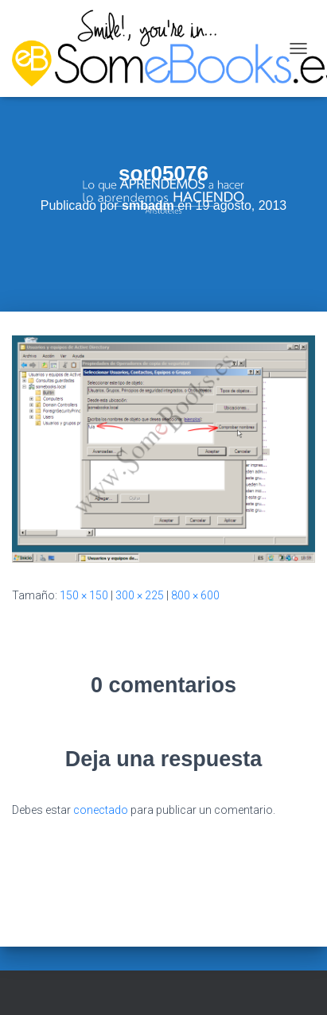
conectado (100, 810)
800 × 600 (195, 595)
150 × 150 (84, 595)
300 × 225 (139, 595)
